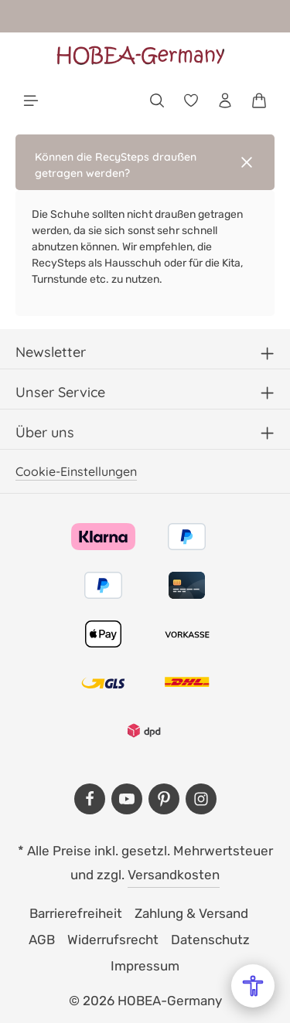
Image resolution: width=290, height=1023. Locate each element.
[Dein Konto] (225, 100)
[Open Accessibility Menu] (253, 986)
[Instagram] (201, 798)
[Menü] (30, 100)
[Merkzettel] (191, 100)
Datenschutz (210, 939)
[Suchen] (157, 100)
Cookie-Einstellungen (76, 471)
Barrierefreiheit (75, 913)
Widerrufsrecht (113, 939)
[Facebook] (89, 798)
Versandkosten (174, 874)
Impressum (145, 966)
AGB (42, 939)
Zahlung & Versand (191, 913)
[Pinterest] (163, 798)
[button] (145, 162)
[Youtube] (126, 798)
